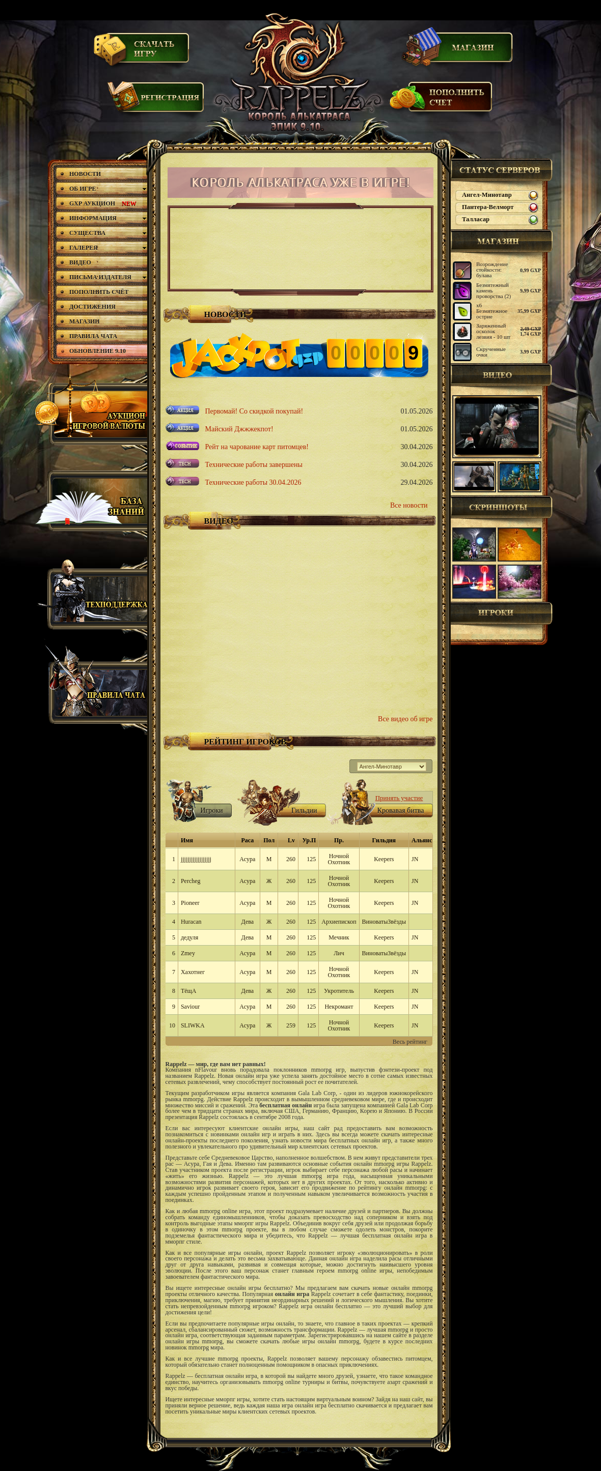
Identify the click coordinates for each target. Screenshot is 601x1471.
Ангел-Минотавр (487, 194)
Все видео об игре (405, 719)
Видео (502, 375)
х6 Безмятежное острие (491, 310)
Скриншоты (502, 507)
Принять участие (399, 798)
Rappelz (299, 73)
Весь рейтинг (410, 1041)
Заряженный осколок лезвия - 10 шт (493, 331)
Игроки (502, 613)
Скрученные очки (491, 352)
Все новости (409, 505)
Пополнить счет (441, 101)
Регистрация (156, 101)
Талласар (475, 219)
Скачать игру (142, 52)
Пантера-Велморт (487, 207)
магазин (502, 241)
